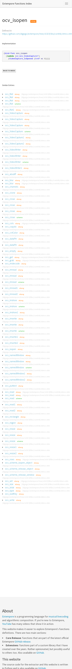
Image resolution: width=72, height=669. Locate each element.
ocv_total (9, 487)
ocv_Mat (9, 94)
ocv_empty (10, 250)
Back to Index (9, 70)
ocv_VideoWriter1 (13, 167)
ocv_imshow (11, 300)
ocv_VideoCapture (14, 113)
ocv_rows (9, 459)
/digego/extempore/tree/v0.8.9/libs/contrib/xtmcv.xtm (45, 94)
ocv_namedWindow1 (15, 373)
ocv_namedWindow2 (15, 379)
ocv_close (10, 198)
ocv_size (9, 484)
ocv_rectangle (12, 416)
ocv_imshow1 (11, 312)
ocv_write (9, 500)
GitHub (40, 652)
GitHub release (22, 641)
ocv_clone (10, 192)
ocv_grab (9, 260)
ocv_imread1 (11, 288)
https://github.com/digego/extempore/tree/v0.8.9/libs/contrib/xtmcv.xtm (37, 33)
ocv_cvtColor (11, 232)
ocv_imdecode (12, 263)
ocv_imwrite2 (11, 342)
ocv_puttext (11, 385)
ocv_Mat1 (9, 109)
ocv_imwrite (11, 318)
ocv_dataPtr (11, 238)
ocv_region (10, 422)
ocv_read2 (10, 410)
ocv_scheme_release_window (19, 474)
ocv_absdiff (10, 174)
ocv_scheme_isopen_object (18, 462)
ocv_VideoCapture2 (14, 143)
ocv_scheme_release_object (19, 468)
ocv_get (9, 257)
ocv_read (9, 391)
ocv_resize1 (10, 447)
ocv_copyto (10, 226)
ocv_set (9, 480)
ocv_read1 (10, 404)
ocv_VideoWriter (13, 149)
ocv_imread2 (11, 294)
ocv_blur (9, 180)
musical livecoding (58, 616)
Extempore (8, 616)
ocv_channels (11, 186)
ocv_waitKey (11, 493)
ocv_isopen (10, 349)
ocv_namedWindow (14, 355)
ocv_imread (10, 269)
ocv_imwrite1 (11, 336)
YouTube (6, 623)
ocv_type (9, 490)
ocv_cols (9, 223)
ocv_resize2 (10, 453)
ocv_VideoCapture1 (14, 137)
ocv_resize (10, 428)
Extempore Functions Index (17, 3)
